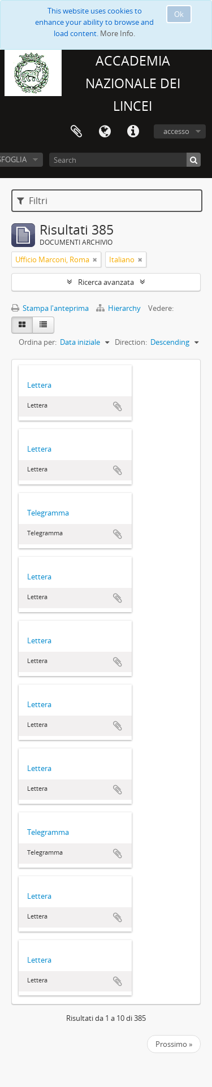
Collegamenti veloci (133, 132)
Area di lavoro (76, 132)
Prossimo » (173, 1044)
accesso (176, 131)
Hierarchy (119, 308)
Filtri (32, 200)
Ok (179, 14)
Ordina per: (38, 342)
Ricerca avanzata (106, 282)
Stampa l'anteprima (50, 308)
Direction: (131, 342)
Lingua (104, 132)
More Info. (117, 33)
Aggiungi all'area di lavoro (117, 406)
